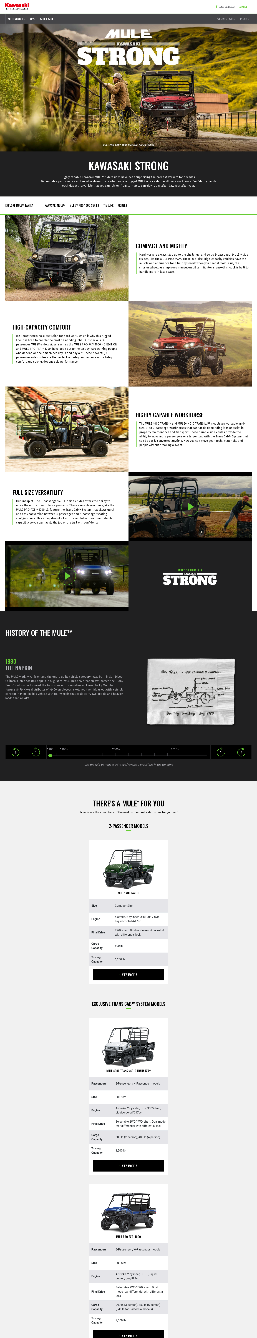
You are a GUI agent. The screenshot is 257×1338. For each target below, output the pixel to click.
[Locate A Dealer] (226, 6)
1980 (10, 661)
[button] (15, 750)
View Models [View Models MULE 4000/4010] (128, 975)
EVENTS (244, 18)
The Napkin (18, 667)
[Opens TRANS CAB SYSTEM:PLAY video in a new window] (66, 576)
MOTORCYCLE (16, 19)
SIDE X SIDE (47, 19)
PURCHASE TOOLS (226, 18)
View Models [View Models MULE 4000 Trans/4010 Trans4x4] (128, 1166)
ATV (32, 19)
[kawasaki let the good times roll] (17, 7)
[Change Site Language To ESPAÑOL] (244, 6)
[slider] (50, 755)
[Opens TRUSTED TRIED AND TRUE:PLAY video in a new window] (190, 506)
